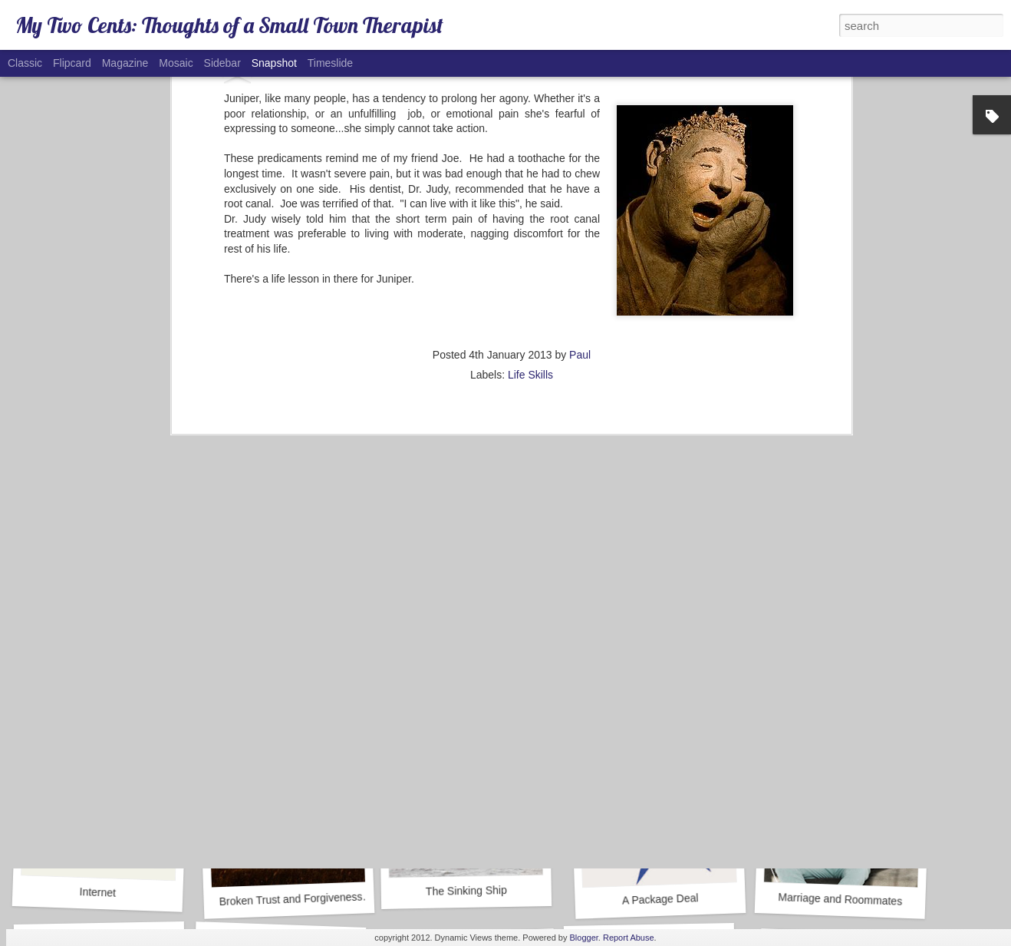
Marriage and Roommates (840, 899)
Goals (474, 689)
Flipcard (72, 63)
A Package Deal (660, 898)
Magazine (125, 63)
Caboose (95, 683)
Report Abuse (628, 937)
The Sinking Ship (466, 891)
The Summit (840, 682)
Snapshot (274, 63)
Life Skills (530, 148)
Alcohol (654, 690)
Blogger (584, 937)
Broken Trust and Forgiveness (290, 899)
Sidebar (222, 63)
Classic (25, 63)
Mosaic (176, 63)
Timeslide (330, 63)
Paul (580, 128)
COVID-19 (280, 681)
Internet (97, 892)
